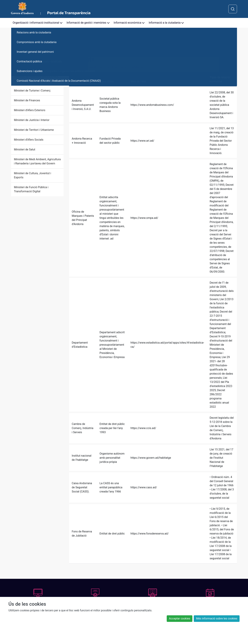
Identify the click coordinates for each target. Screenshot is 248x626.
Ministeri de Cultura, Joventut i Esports (32, 175)
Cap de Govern (23, 52)
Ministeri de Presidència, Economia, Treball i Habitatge (36, 64)
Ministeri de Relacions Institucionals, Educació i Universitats (36, 78)
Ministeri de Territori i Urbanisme (34, 129)
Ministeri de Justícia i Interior (31, 120)
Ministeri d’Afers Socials (28, 139)
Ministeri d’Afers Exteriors (29, 110)
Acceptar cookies (179, 618)
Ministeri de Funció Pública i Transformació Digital (31, 189)
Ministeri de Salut (24, 149)
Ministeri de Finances (27, 100)
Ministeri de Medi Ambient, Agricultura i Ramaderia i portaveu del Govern (37, 161)
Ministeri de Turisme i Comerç (32, 90)
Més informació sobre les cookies (216, 618)
